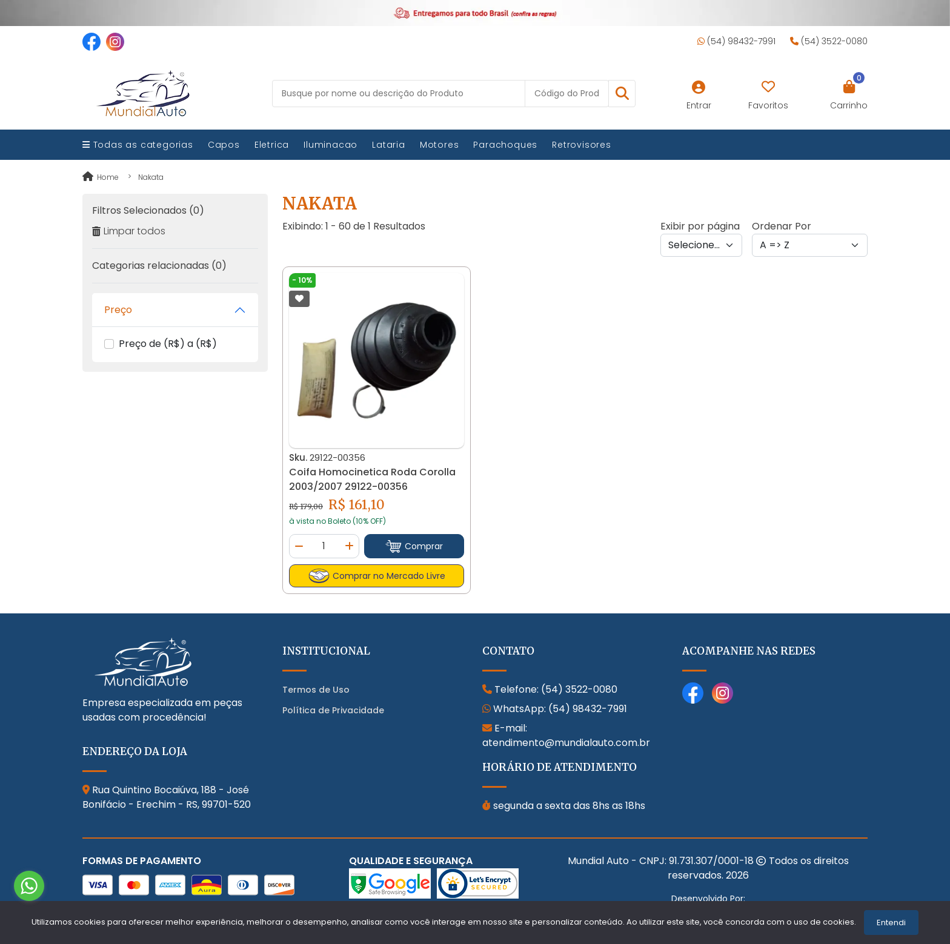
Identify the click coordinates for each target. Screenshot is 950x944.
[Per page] (701, 245)
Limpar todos (128, 231)
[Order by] (810, 245)
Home (100, 177)
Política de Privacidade (333, 710)
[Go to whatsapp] (29, 886)
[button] (622, 93)
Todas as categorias (137, 145)
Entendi (891, 922)
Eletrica (271, 145)
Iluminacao (330, 145)
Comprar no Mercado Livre (376, 576)
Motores (439, 145)
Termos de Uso (316, 690)
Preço (118, 310)
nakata (151, 177)
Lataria (388, 145)
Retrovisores (581, 145)
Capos (224, 145)
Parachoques (505, 145)
